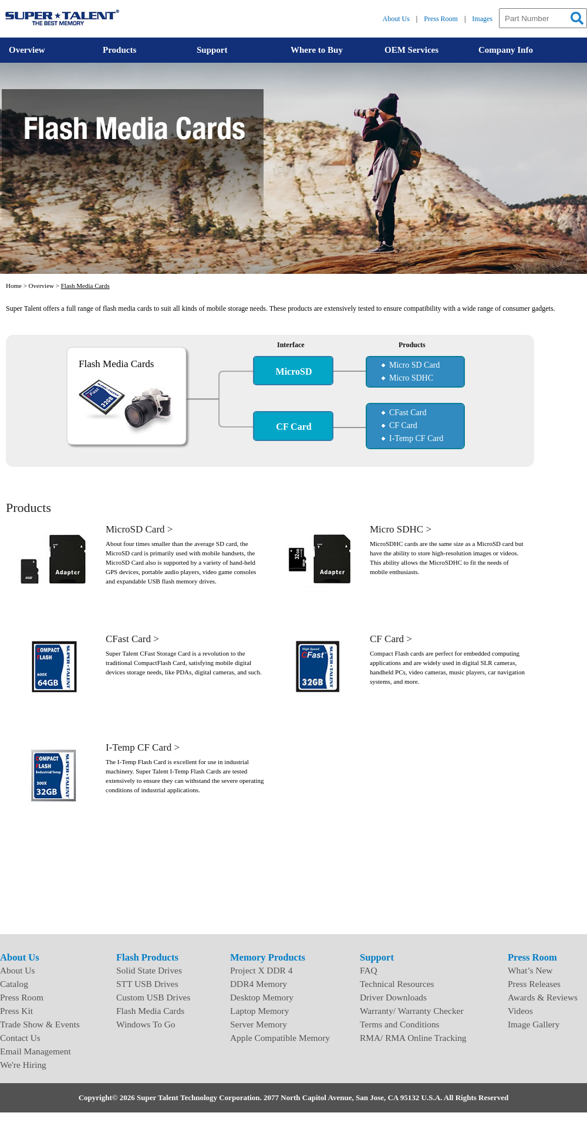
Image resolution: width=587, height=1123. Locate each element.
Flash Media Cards (85, 285)
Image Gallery (533, 1024)
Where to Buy (317, 50)
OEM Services (411, 50)
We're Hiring (23, 1065)
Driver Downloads (393, 997)
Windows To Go (146, 1024)
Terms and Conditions (400, 1024)
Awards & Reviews (543, 997)
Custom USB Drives (153, 997)
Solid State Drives (149, 970)
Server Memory (258, 1024)
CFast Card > (132, 638)
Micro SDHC (411, 378)
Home (14, 285)
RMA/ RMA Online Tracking (413, 1038)
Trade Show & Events (40, 1024)
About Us (396, 19)
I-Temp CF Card (416, 438)
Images (482, 19)
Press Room (441, 19)
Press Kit (16, 1011)
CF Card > (391, 638)
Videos (520, 1011)
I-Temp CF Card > (143, 747)
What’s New (530, 970)
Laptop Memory (259, 1011)
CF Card (403, 425)
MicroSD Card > (139, 529)
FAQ (368, 970)
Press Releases (534, 984)
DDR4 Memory (258, 984)
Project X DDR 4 (261, 970)
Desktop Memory (262, 997)
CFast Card (407, 412)
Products (119, 50)
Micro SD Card (414, 365)
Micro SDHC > (400, 529)
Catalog (14, 984)
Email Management (35, 1051)
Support (212, 50)
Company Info (505, 50)
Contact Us (20, 1038)
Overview (27, 50)
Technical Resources (397, 984)
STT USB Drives (147, 984)
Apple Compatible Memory (280, 1038)
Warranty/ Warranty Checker (412, 1011)
